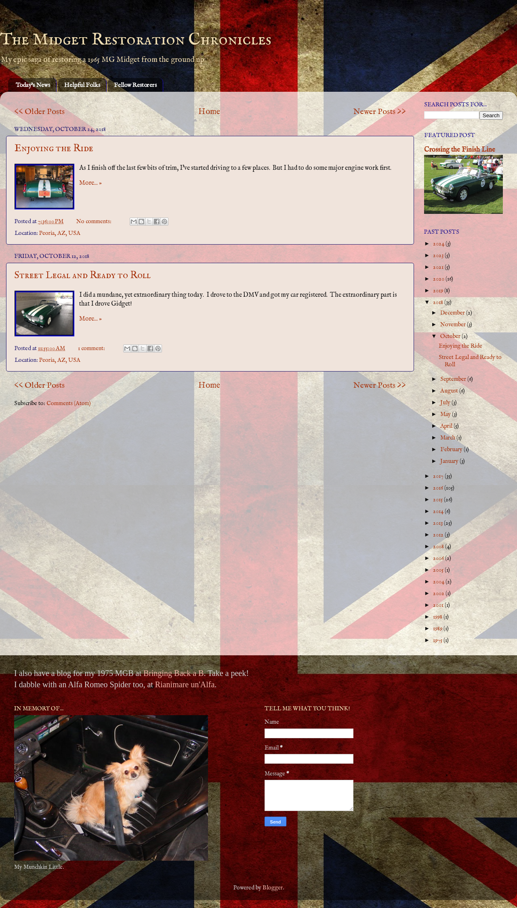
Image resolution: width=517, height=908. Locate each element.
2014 (439, 511)
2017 (439, 476)
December (453, 313)
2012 (439, 534)
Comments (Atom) (68, 403)
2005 (439, 570)
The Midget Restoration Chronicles (135, 40)
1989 (438, 628)
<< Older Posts (39, 112)
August (449, 391)
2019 (438, 290)
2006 (439, 558)
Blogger (273, 887)
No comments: (94, 221)
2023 (439, 255)
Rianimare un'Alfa (184, 684)
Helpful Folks (82, 85)
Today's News (33, 85)
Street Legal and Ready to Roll (83, 275)
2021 (439, 267)
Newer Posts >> (379, 112)
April (447, 426)
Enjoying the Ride (54, 148)
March (448, 437)
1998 (438, 617)
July (446, 402)
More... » (90, 183)
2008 (439, 546)
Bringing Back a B (173, 673)
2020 (439, 279)
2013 (438, 523)
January (450, 461)
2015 (438, 499)
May (446, 414)
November (453, 324)
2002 (439, 593)
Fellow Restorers (135, 85)
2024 (439, 243)
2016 (438, 488)
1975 (438, 640)
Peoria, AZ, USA (59, 233)
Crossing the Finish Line (459, 150)
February (452, 449)
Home (209, 112)
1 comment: (92, 348)
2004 (439, 581)
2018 (438, 302)
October (451, 336)
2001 (439, 605)
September (453, 379)
